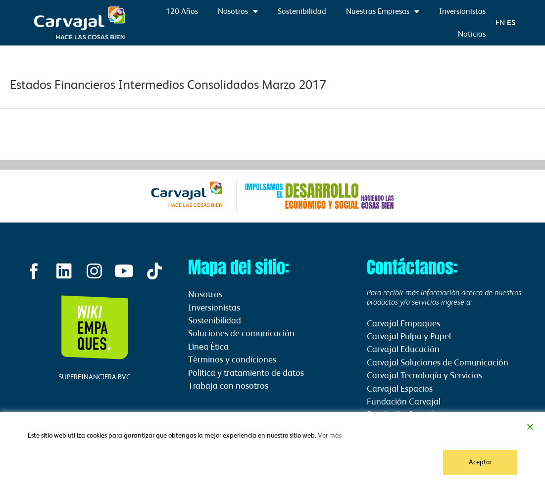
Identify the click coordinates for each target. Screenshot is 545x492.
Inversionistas (462, 11)
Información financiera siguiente (489, 133)
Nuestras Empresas (382, 11)
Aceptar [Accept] (480, 462)
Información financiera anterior (54, 133)
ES (511, 22)
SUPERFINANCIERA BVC (94, 377)
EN (500, 22)
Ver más (330, 435)
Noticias (472, 34)
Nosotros (238, 11)
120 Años (182, 11)
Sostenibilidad (302, 11)
